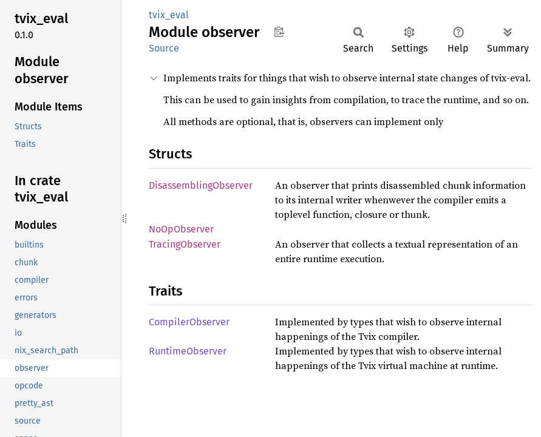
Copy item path (279, 31)
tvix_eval (169, 15)
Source (164, 48)
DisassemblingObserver (201, 185)
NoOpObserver (181, 229)
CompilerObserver (189, 322)
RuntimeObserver (187, 351)
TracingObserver (184, 244)
